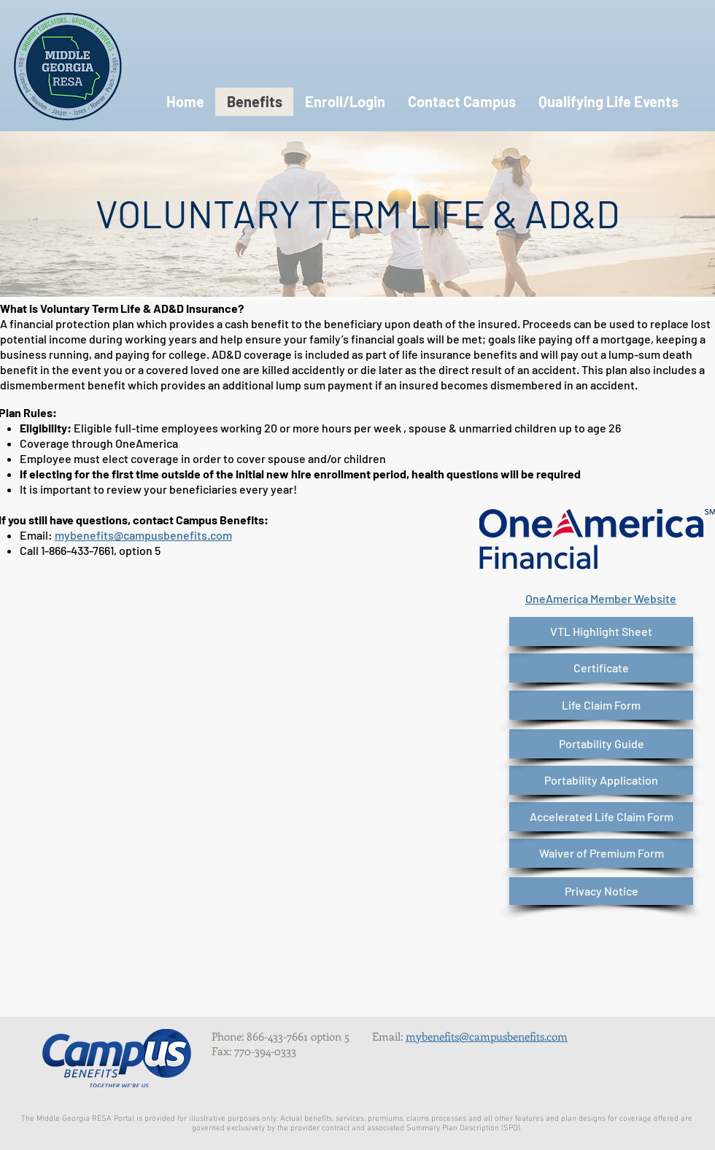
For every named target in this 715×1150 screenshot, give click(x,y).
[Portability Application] (601, 780)
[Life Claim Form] (601, 705)
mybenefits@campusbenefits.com (143, 535)
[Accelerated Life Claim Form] (601, 816)
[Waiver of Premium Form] (601, 853)
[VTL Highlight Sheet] (601, 631)
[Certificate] (601, 668)
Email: (389, 1036)
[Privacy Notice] (601, 891)
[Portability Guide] (601, 743)
